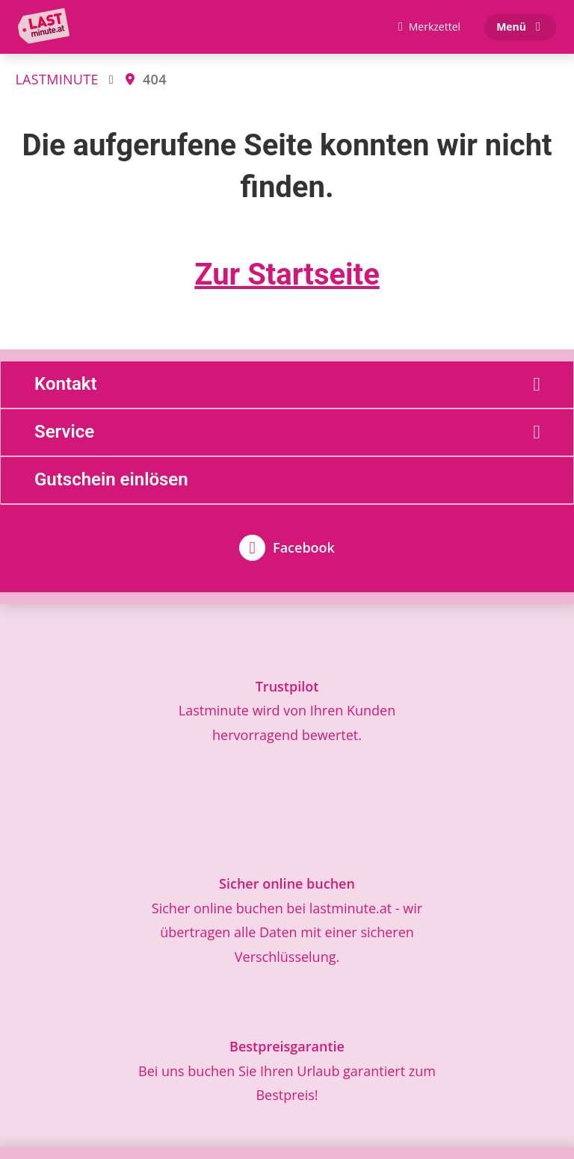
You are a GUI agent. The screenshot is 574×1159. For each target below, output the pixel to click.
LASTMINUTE (56, 79)
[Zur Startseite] (47, 27)
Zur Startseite (287, 274)
